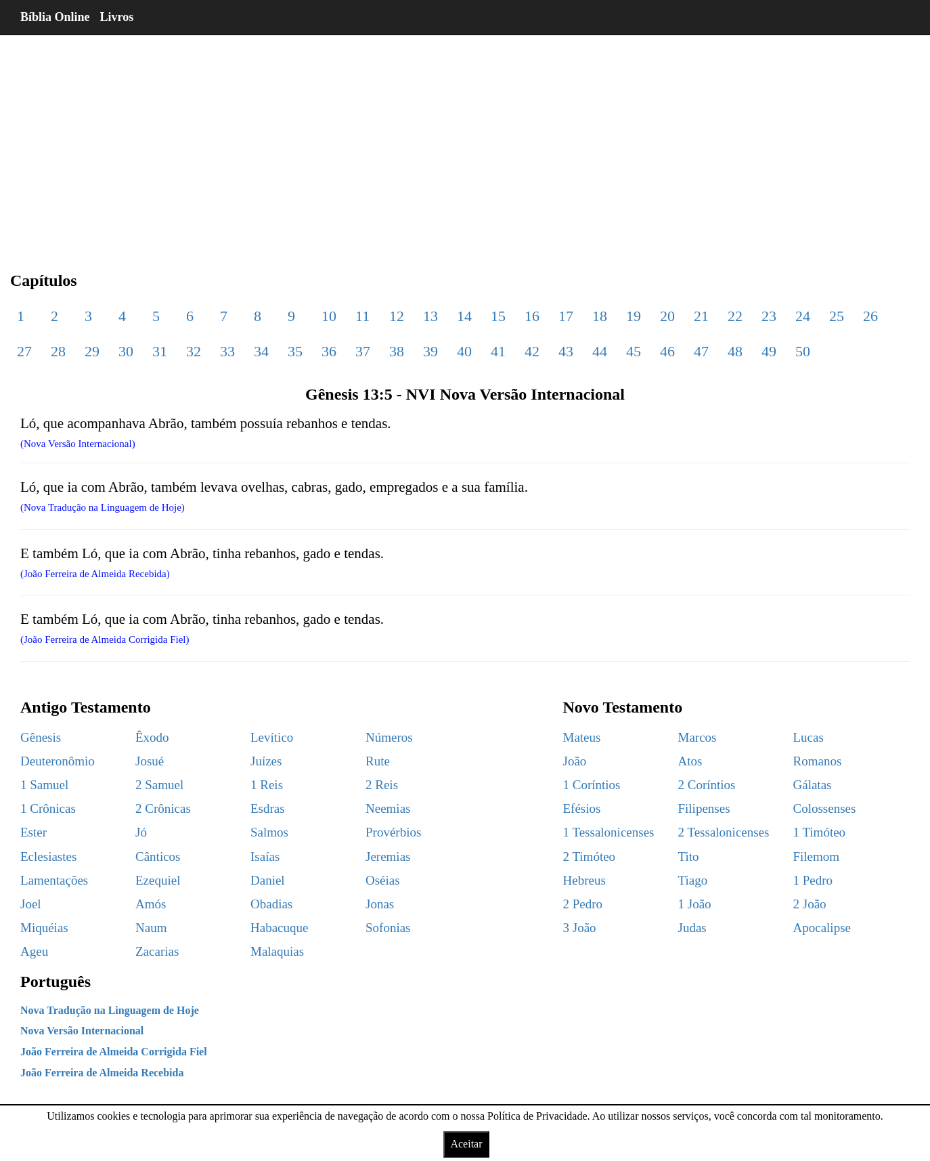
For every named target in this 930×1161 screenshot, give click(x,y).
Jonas (380, 904)
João (575, 761)
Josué (149, 761)
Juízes (266, 761)
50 (802, 351)
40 (464, 351)
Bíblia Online (55, 17)
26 (870, 316)
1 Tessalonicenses (609, 832)
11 (362, 316)
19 (633, 316)
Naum (151, 928)
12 (396, 316)
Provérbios (393, 832)
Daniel (267, 880)
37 (362, 351)
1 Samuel (44, 785)
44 (599, 351)
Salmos (269, 832)
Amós (150, 904)
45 (633, 351)
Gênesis (40, 737)
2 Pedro (583, 904)
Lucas (808, 737)
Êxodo (152, 737)
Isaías (265, 856)
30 (125, 351)
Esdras (267, 808)
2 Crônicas (163, 808)
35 (295, 351)
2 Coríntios (707, 785)
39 (430, 351)
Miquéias (44, 928)
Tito (688, 856)
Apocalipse (822, 928)
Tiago (693, 880)
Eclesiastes (48, 856)
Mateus (582, 737)
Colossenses (824, 808)
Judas (692, 928)
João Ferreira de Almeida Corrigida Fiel (113, 1051)
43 (565, 351)
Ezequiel (157, 880)
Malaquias (277, 951)
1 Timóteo (819, 832)
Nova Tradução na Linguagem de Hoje (109, 1010)
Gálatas (812, 785)
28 (58, 351)
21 (701, 316)
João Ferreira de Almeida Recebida (101, 1072)
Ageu (34, 951)
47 (701, 351)
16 (532, 316)
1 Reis (266, 785)
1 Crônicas (48, 808)
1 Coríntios (592, 785)
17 (565, 316)
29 (92, 351)
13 (430, 316)
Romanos (817, 761)
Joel (30, 904)
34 (261, 351)
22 (735, 316)
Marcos (697, 737)
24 (802, 316)
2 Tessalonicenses (724, 832)
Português (55, 981)
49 (768, 351)
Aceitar (466, 1143)
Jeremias (388, 856)
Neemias (388, 808)
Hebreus (584, 880)
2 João (809, 904)
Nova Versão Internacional (81, 1030)
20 (667, 316)
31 (159, 351)
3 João (579, 928)
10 (329, 316)
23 (768, 316)
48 (735, 351)
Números (389, 737)
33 (227, 351)
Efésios (582, 808)
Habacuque (279, 928)
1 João (694, 904)
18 (599, 316)
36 (329, 351)
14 (464, 316)
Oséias (383, 880)
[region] (465, 142)
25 (836, 316)
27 (24, 351)
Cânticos (158, 856)
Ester (33, 832)
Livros (117, 17)
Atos (690, 761)
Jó (141, 832)
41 (498, 351)
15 (498, 316)
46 (667, 351)
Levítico (271, 737)
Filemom (816, 856)
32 (193, 351)
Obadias (271, 904)
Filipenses (704, 808)
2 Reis (382, 785)
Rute (378, 761)
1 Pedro (813, 880)
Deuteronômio (57, 761)
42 (532, 351)
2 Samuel (159, 785)
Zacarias (157, 951)
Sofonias (388, 928)
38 (396, 351)
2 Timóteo (589, 856)
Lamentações (54, 880)
